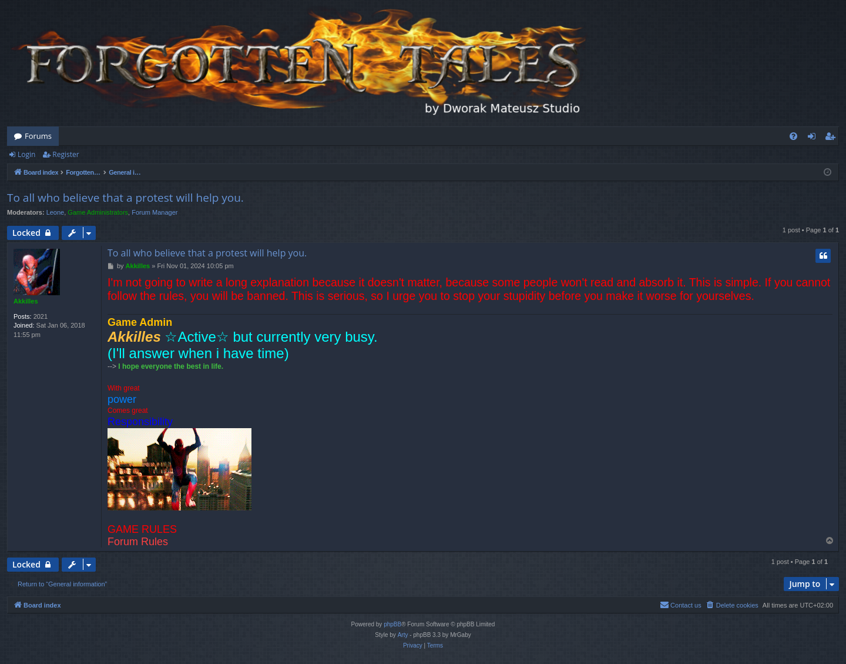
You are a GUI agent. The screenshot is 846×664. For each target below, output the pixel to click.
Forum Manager (154, 212)
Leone (55, 212)
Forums (38, 136)
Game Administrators (98, 212)
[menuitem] (793, 136)
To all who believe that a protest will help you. (125, 197)
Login (26, 154)
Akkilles (26, 301)
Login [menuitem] (814, 138)
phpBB (392, 624)
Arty (403, 635)
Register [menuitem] (832, 138)
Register (65, 154)
